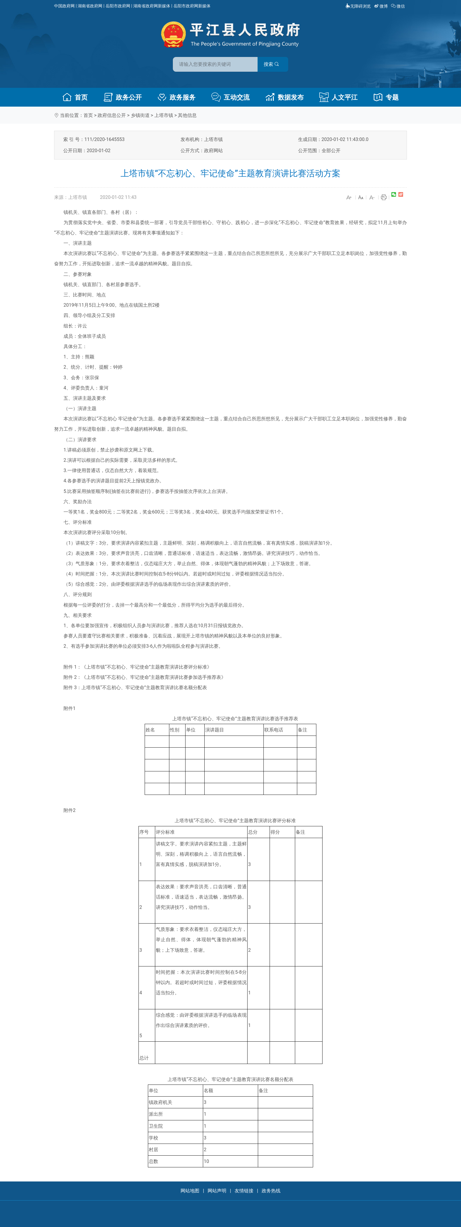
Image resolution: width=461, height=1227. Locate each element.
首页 (75, 97)
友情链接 (244, 1191)
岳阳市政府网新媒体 (192, 6)
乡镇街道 (140, 115)
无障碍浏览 (358, 6)
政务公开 (122, 97)
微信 (398, 6)
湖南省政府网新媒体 (151, 6)
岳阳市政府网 (118, 6)
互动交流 (230, 97)
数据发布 (284, 97)
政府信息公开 (112, 115)
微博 (381, 6)
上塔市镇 (163, 115)
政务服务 (176, 97)
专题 (386, 97)
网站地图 (190, 1191)
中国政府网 (64, 6)
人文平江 (338, 97)
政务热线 (271, 1191)
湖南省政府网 (90, 6)
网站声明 (217, 1191)
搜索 (272, 64)
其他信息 (187, 115)
